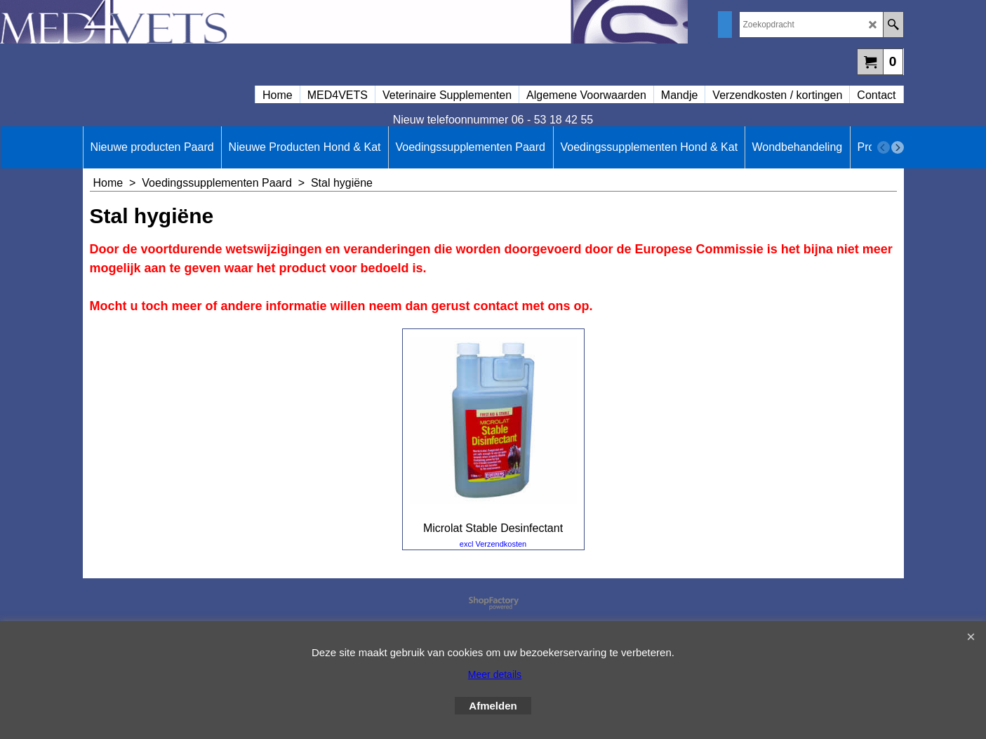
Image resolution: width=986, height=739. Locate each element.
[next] (897, 147)
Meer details (494, 674)
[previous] (883, 147)
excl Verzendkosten (493, 544)
